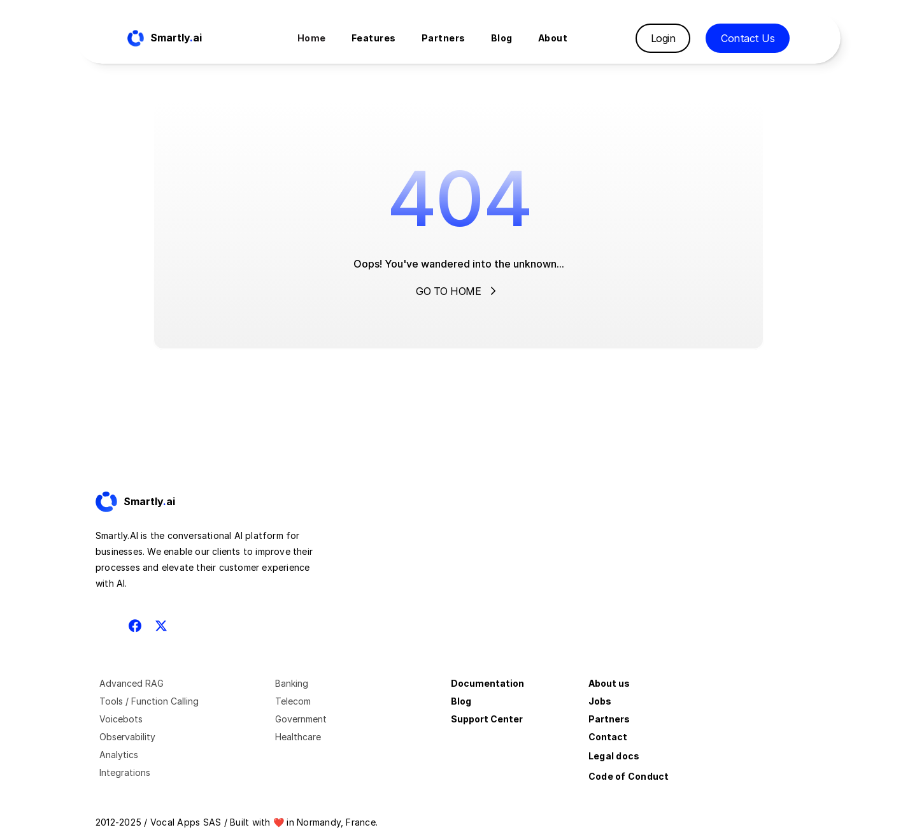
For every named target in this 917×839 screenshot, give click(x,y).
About (553, 37)
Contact (607, 736)
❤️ (278, 822)
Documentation (487, 683)
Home (311, 37)
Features (374, 37)
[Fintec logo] (146, 502)
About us (609, 683)
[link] (146, 502)
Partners (609, 719)
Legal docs (613, 755)
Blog (461, 701)
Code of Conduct (628, 776)
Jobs (599, 701)
